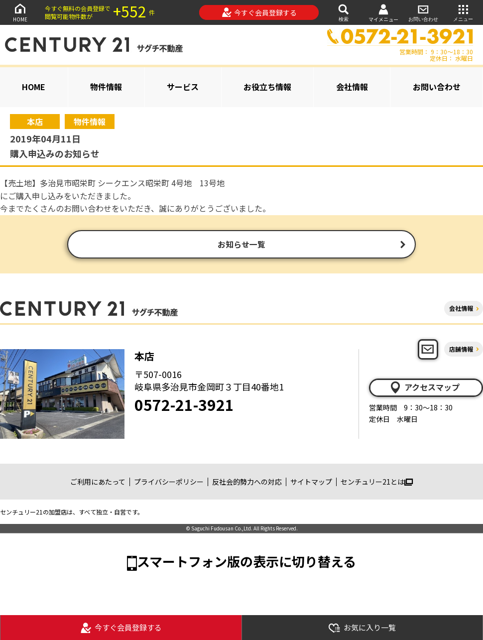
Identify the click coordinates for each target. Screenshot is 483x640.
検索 (343, 12)
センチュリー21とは (377, 483)
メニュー (463, 12)
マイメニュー (383, 12)
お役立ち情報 (267, 87)
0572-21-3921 (184, 406)
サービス (183, 87)
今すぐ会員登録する (259, 12)
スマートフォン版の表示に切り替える (246, 562)
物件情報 (106, 87)
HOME (20, 12)
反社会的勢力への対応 (247, 483)
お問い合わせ (423, 12)
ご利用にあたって (97, 483)
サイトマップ (311, 483)
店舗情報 (461, 350)
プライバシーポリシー (169, 483)
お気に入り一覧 (362, 628)
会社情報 (352, 87)
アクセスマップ (424, 388)
